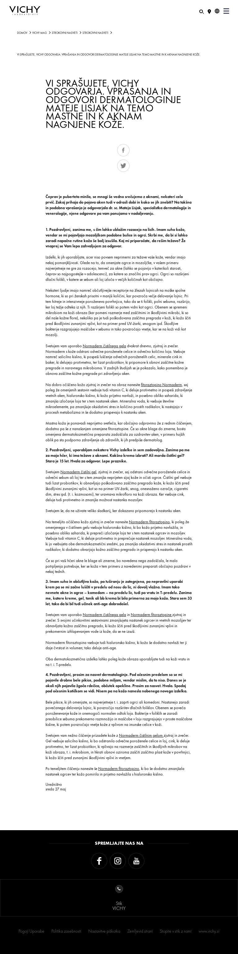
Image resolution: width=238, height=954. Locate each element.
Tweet (123, 166)
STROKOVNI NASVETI (64, 33)
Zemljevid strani (140, 931)
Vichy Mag (39, 33)
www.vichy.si (209, 931)
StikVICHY (119, 898)
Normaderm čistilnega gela (104, 346)
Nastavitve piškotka (104, 931)
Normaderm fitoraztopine (151, 614)
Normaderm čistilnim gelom (141, 735)
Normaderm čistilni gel (78, 472)
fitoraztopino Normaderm (161, 384)
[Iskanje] (201, 11)
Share (123, 150)
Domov (22, 33)
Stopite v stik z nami (176, 931)
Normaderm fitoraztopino (149, 521)
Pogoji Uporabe (31, 931)
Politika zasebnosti (66, 931)
